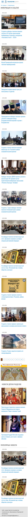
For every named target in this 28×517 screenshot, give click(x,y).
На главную (4, 5)
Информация (11, 5)
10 (21, 359)
